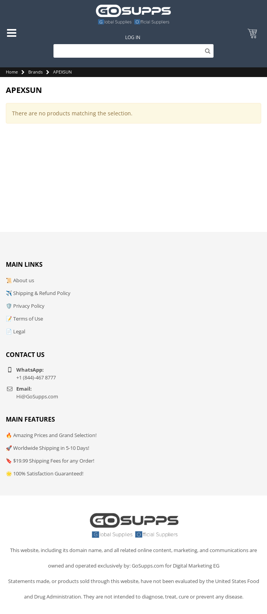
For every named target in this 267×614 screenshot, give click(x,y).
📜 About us (20, 280)
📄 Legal (15, 331)
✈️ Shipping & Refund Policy (38, 293)
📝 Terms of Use (24, 318)
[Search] (133, 51)
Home (12, 72)
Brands (35, 72)
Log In (132, 37)
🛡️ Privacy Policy (25, 305)
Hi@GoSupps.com (37, 396)
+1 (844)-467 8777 (36, 377)
